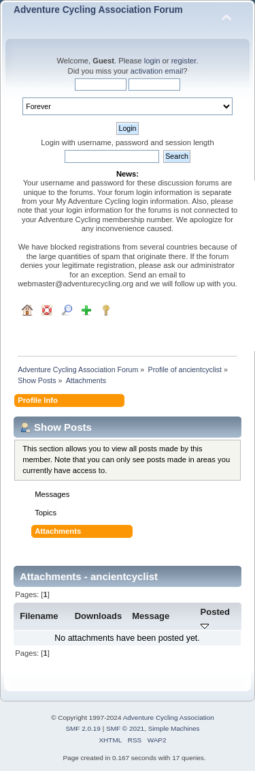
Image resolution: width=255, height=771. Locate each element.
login (152, 61)
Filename (39, 616)
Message (150, 616)
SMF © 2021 (125, 728)
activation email (157, 71)
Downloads (98, 616)
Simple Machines (174, 728)
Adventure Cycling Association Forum (98, 10)
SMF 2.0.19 (83, 728)
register (184, 61)
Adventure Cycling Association (168, 717)
